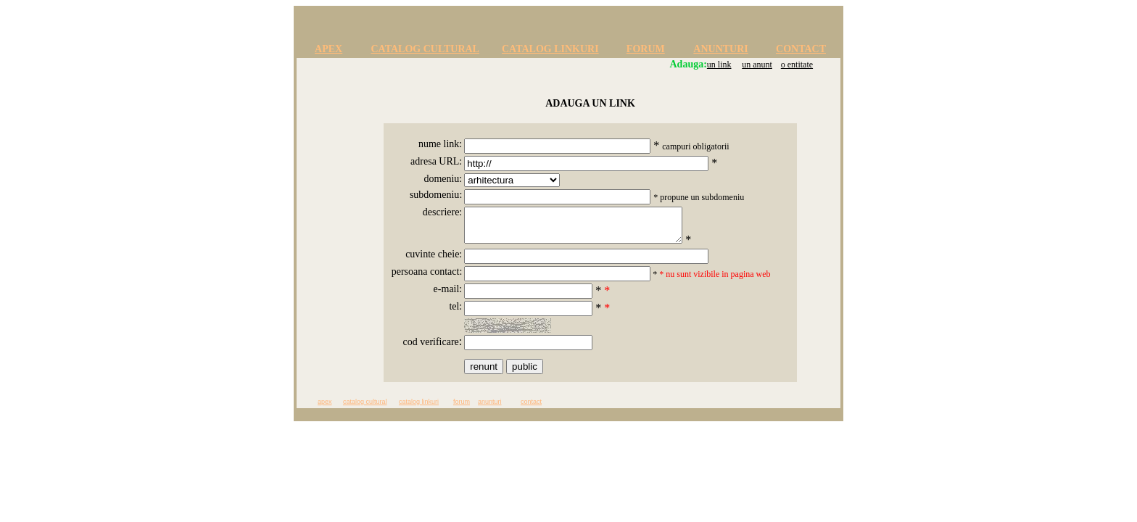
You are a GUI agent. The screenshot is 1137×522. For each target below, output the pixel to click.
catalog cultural (365, 408)
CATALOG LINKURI (550, 49)
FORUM (646, 49)
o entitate (797, 64)
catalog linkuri (419, 408)
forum (461, 408)
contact (531, 408)
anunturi (490, 408)
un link (719, 64)
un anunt (757, 64)
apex (325, 408)
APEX (328, 49)
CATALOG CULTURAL (425, 49)
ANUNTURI (720, 49)
